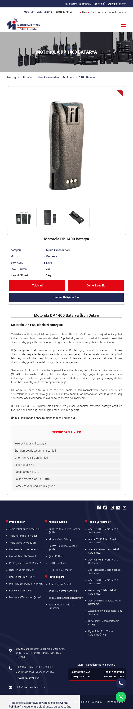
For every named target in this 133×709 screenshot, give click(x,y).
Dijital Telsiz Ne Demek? (21, 570)
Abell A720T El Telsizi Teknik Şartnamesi (103, 582)
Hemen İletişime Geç (66, 297)
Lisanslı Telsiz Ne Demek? (22, 556)
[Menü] (123, 26)
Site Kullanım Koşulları (60, 570)
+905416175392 (25, 672)
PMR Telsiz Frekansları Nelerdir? (26, 583)
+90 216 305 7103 (114, 672)
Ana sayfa (13, 77)
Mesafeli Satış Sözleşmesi (62, 539)
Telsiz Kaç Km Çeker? (60, 584)
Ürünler (27, 77)
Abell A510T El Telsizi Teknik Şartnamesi (103, 561)
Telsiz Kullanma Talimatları (23, 535)
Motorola (51, 256)
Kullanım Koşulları (59, 521)
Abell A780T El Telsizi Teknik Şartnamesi (103, 531)
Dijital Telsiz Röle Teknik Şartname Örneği (100, 633)
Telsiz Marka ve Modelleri (22, 542)
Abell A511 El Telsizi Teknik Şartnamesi (102, 541)
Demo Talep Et (96, 285)
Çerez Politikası (57, 556)
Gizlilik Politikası (57, 563)
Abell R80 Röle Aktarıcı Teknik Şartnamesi (103, 551)
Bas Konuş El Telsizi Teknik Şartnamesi (102, 592)
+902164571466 (63, 12)
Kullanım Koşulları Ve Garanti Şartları (64, 531)
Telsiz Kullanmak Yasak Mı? (63, 591)
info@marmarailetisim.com (31, 687)
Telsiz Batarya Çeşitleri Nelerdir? (66, 597)
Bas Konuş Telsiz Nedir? (21, 590)
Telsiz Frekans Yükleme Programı (61, 606)
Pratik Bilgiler (97, 12)
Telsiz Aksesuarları (47, 77)
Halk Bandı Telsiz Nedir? (21, 577)
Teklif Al (37, 285)
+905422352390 (45, 672)
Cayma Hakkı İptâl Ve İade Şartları (63, 548)
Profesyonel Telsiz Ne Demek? (25, 563)
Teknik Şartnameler (116, 12)
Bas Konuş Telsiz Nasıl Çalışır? (25, 597)
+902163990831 (45, 667)
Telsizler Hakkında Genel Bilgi (24, 529)
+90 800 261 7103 (114, 676)
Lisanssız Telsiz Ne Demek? (23, 549)
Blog (84, 12)
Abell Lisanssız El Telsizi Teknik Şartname (104, 571)
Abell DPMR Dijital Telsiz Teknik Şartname (104, 602)
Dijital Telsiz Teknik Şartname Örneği (103, 623)
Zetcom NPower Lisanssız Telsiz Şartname (105, 612)
